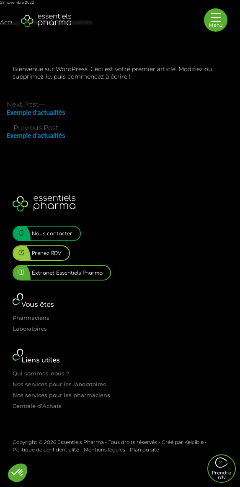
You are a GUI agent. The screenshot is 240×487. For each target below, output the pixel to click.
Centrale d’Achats (37, 406)
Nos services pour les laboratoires (59, 384)
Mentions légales (104, 449)
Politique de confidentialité (46, 449)
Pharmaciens (31, 317)
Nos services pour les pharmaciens (61, 395)
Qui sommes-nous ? (41, 373)
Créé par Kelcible (183, 442)
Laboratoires (30, 328)
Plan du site (144, 449)
